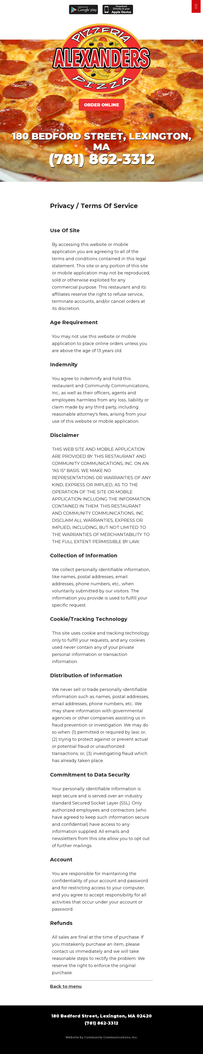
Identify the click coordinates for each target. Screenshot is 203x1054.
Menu (196, 6)
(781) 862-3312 (102, 159)
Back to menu (66, 986)
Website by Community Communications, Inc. (101, 1037)
